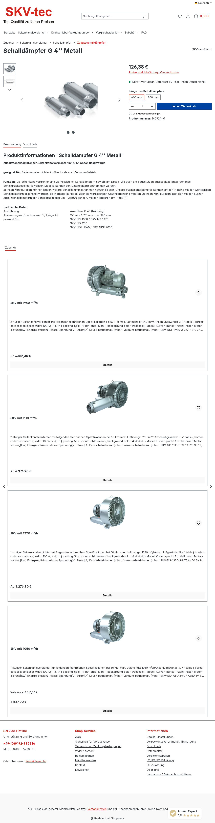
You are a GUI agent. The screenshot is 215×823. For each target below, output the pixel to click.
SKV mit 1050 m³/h (24, 648)
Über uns (153, 769)
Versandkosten (97, 809)
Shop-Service (85, 731)
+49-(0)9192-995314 (19, 743)
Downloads (154, 746)
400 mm (136, 97)
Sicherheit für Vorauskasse (92, 741)
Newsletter (82, 769)
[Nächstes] (119, 99)
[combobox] (111, 16)
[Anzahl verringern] (132, 106)
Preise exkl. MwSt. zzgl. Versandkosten (154, 72)
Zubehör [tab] (10, 247)
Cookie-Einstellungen (160, 737)
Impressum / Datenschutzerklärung (169, 774)
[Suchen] (144, 16)
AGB (78, 737)
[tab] (12, 144)
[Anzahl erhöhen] (152, 106)
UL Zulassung (155, 765)
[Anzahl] (142, 106)
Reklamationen (84, 755)
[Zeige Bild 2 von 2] (73, 132)
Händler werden (85, 760)
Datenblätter (154, 751)
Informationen (157, 731)
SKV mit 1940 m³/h (24, 302)
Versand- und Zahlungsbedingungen (98, 746)
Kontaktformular (36, 761)
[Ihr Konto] (188, 16)
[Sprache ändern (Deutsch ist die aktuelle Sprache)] (203, 3)
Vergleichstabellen (158, 755)
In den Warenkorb (184, 106)
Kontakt (80, 765)
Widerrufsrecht (84, 751)
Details (107, 365)
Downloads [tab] (30, 144)
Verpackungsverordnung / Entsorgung (171, 741)
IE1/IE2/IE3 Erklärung (160, 760)
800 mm (153, 97)
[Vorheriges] (21, 99)
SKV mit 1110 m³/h (23, 418)
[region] (62, 99)
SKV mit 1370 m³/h (24, 533)
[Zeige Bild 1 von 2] (68, 132)
